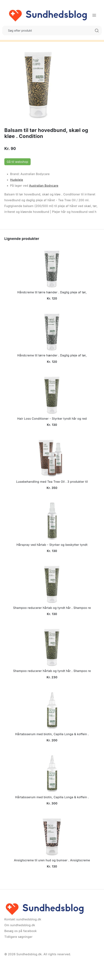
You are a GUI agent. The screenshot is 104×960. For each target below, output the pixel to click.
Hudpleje (16, 180)
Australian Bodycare (43, 185)
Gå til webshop (17, 162)
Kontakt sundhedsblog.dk (22, 919)
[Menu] (94, 15)
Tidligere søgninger (18, 937)
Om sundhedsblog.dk (19, 925)
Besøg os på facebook (20, 931)
